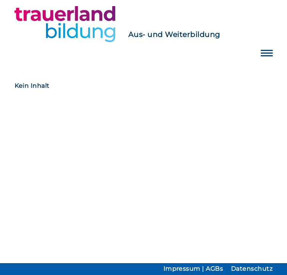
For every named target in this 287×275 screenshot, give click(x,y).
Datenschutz (251, 268)
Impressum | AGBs (193, 268)
